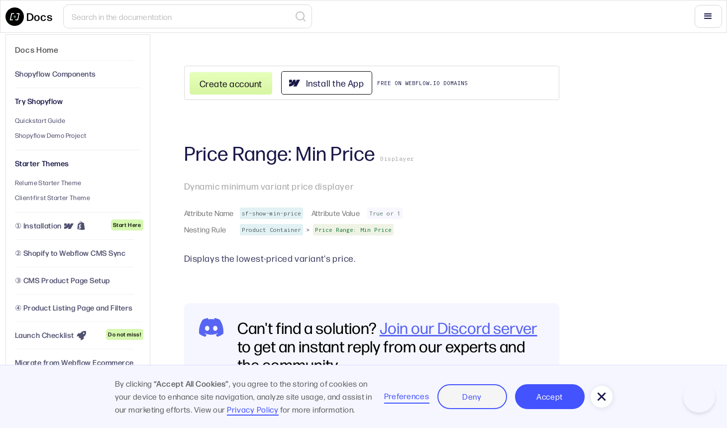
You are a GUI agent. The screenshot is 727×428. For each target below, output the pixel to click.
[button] (708, 16)
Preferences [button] (406, 396)
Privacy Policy (253, 409)
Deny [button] (472, 396)
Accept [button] (549, 396)
